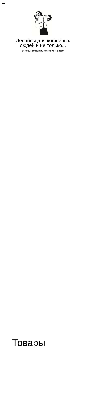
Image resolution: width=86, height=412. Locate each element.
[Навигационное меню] (3, 3)
